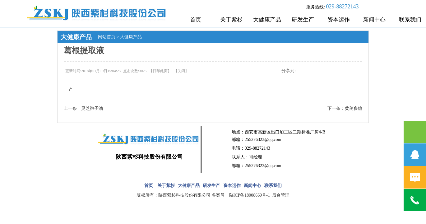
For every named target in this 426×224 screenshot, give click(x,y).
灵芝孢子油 (92, 108)
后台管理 (280, 195)
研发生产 (303, 19)
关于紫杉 (231, 19)
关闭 (181, 71)
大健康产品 (267, 19)
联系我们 (273, 185)
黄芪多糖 (353, 108)
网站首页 (106, 37)
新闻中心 (374, 19)
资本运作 (338, 19)
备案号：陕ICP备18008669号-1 (241, 195)
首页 (195, 19)
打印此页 (160, 71)
